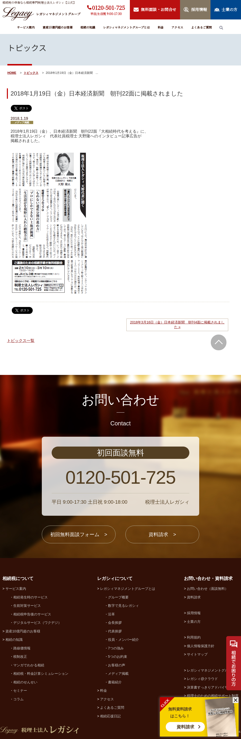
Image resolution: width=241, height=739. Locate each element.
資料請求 (185, 726)
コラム (18, 699)
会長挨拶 (115, 623)
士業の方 (194, 622)
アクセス (177, 27)
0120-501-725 (108, 7)
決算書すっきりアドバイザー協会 (213, 687)
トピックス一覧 (20, 340)
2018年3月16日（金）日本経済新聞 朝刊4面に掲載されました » (177, 324)
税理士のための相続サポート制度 (213, 696)
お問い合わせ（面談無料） (207, 589)
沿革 (111, 614)
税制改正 (20, 657)
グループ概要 (118, 597)
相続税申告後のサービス (32, 614)
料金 (161, 27)
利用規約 (194, 637)
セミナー (20, 690)
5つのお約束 (117, 657)
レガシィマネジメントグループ (211, 670)
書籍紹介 (115, 682)
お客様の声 (116, 665)
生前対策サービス (27, 606)
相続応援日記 (110, 716)
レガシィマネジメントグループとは (126, 27)
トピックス (31, 73)
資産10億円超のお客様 (58, 27)
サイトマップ (197, 654)
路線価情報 (21, 648)
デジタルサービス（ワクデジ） (37, 623)
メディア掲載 (118, 673)
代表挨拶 (115, 631)
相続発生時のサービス (30, 597)
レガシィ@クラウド (202, 679)
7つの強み (116, 648)
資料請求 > (162, 534)
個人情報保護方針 (200, 646)
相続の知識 (87, 27)
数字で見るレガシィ (123, 606)
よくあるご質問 (201, 27)
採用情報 (194, 613)
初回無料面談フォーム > (78, 534)
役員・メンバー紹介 (123, 640)
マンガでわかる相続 (28, 665)
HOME (11, 73)
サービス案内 (26, 27)
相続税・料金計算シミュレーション (40, 673)
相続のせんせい (25, 682)
